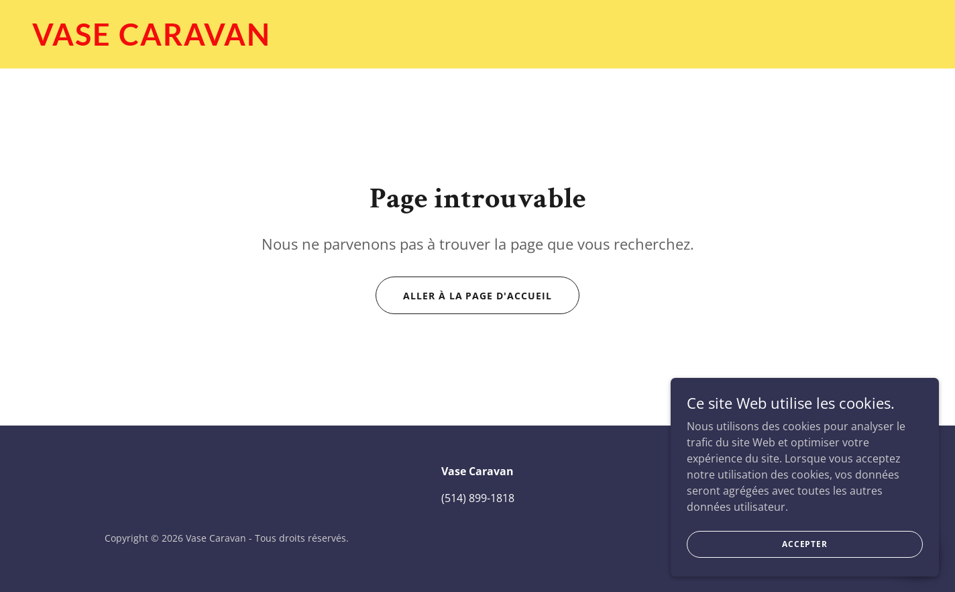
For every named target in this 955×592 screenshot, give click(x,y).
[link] (477, 41)
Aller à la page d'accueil (478, 295)
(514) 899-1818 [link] (477, 498)
